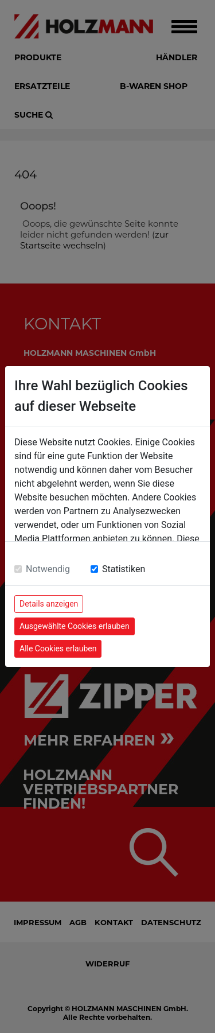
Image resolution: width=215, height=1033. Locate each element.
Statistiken (123, 569)
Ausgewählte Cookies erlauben (74, 626)
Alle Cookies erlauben (57, 648)
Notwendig (48, 569)
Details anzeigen (48, 603)
